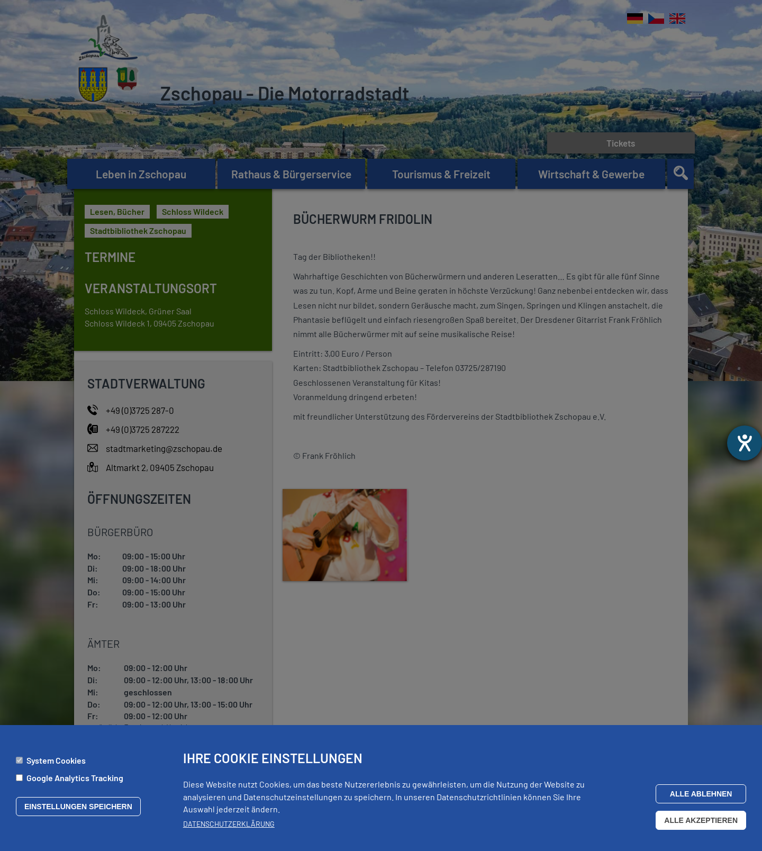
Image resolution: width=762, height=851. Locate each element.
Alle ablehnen (701, 795)
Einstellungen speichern (78, 807)
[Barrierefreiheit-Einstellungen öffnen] (744, 442)
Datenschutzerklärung (229, 824)
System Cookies (56, 761)
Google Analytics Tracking (74, 779)
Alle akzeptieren (701, 821)
